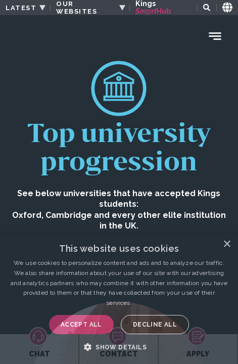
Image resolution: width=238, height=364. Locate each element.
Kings (153, 7)
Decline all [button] (155, 324)
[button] (119, 347)
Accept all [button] (81, 324)
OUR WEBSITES (76, 7)
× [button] (226, 244)
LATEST (21, 8)
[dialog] (119, 299)
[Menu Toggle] (215, 36)
